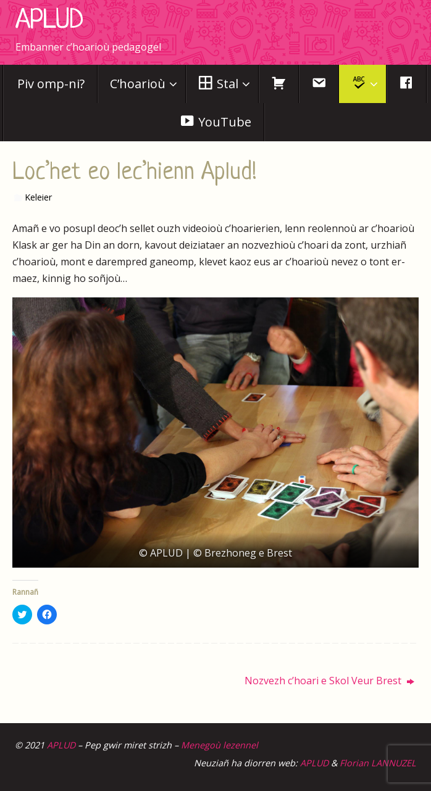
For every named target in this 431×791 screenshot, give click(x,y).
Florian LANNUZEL (378, 763)
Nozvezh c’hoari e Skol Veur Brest (329, 680)
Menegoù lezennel (219, 745)
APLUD (49, 21)
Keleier (38, 197)
